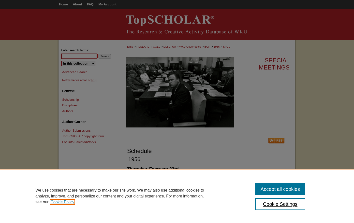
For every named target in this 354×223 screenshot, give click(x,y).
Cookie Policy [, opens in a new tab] (62, 202)
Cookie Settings (280, 204)
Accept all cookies (280, 189)
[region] (177, 196)
